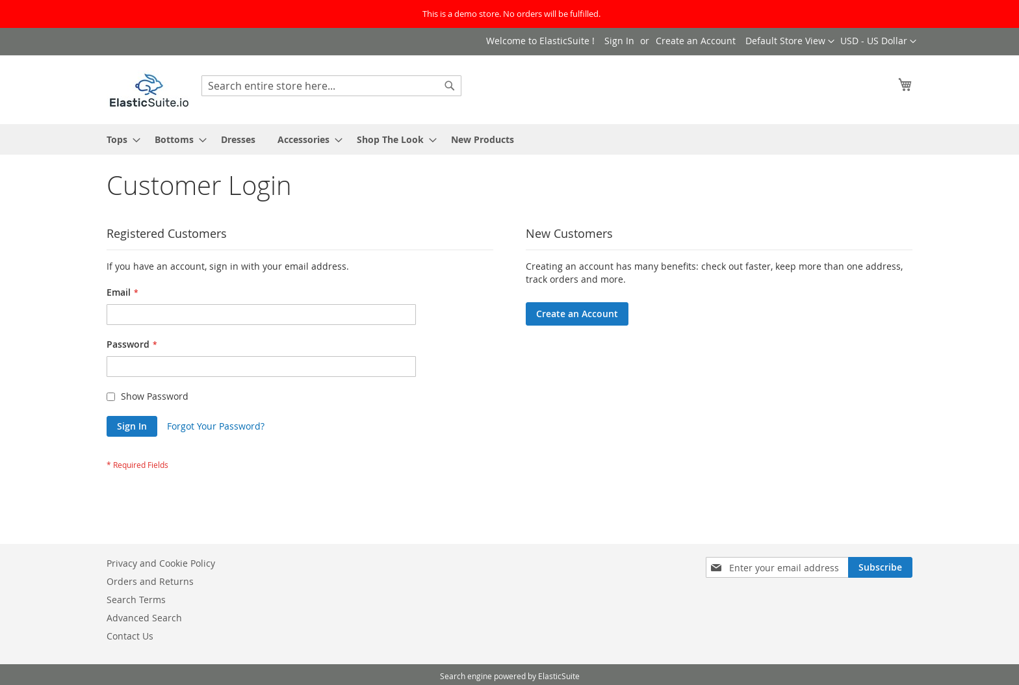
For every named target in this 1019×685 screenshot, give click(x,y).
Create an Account (696, 40)
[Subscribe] (880, 567)
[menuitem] (119, 139)
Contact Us (130, 636)
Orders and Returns (150, 581)
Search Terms (136, 599)
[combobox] (331, 85)
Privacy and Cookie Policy (161, 563)
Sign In (619, 40)
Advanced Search (144, 618)
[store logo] (149, 89)
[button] (878, 41)
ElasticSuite (559, 676)
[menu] (509, 139)
